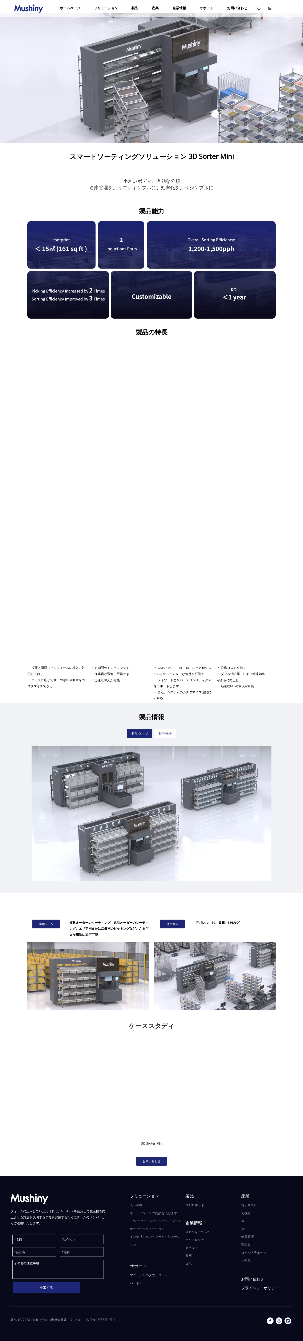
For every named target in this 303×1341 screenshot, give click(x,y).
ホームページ (70, 8)
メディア (191, 1248)
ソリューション (106, 8)
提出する (46, 1287)
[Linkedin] (287, 1320)
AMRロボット (194, 1205)
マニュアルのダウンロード (149, 1275)
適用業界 (172, 924)
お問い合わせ (237, 8)
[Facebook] (270, 1320)
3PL (243, 1229)
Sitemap (76, 1320)
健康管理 (247, 1236)
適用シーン (46, 924)
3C (243, 1221)
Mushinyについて (197, 1232)
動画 (188, 1255)
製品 (134, 8)
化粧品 (246, 1213)
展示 (188, 1263)
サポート (206, 8)
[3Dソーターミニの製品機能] (151, 270)
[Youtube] (279, 1320)
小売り (246, 1260)
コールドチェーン (253, 1252)
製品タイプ (139, 733)
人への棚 (136, 1205)
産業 (155, 8)
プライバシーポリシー (260, 1288)
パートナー (138, 1283)
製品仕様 (165, 733)
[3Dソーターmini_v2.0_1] (88, 976)
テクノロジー (194, 1240)
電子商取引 (249, 1205)
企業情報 (179, 8)
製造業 (246, 1244)
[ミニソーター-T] (215, 976)
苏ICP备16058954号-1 (100, 1320)
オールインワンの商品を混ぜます (153, 1213)
